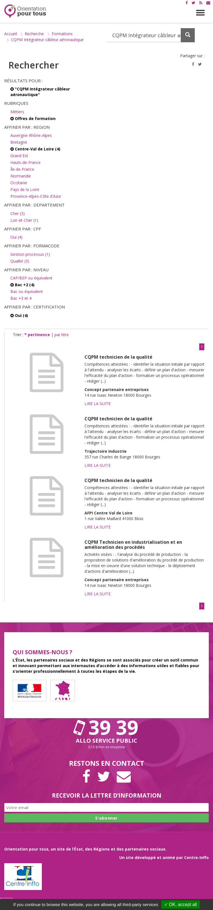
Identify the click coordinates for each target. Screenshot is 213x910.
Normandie (20, 176)
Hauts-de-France (25, 162)
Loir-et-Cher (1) (24, 220)
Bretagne (18, 142)
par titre (61, 334)
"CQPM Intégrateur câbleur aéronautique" (40, 91)
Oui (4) (16, 237)
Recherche (34, 33)
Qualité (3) (19, 261)
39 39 (106, 727)
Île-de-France (22, 169)
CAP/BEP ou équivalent (31, 278)
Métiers (17, 111)
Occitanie (18, 182)
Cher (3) (17, 213)
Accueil (10, 33)
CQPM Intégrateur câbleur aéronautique (47, 39)
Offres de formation (33, 118)
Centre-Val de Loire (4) (35, 149)
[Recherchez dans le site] (151, 35)
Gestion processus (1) (30, 254)
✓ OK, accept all (180, 904)
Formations (62, 33)
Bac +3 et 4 (20, 298)
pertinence (37, 334)
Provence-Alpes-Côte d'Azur (35, 196)
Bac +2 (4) (22, 284)
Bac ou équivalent (26, 291)
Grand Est (19, 155)
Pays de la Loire (24, 189)
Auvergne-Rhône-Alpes (31, 135)
